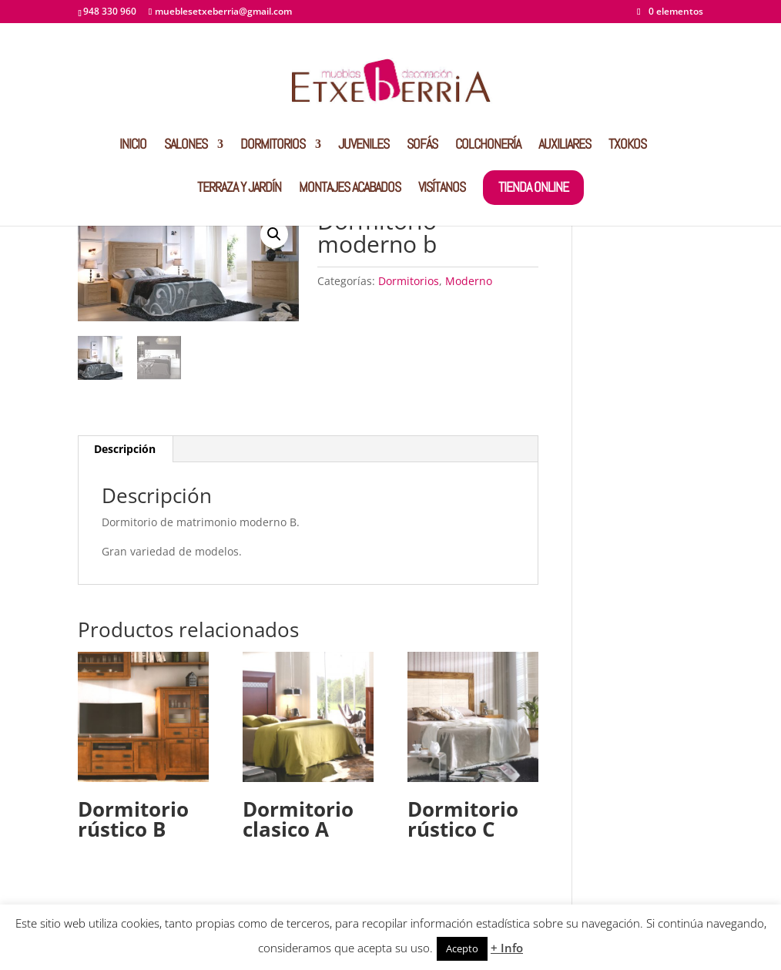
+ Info (507, 947)
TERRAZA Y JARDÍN (239, 189)
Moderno (468, 281)
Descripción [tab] (125, 448)
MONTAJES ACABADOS (350, 189)
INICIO (132, 146)
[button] (274, 234)
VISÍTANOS (441, 189)
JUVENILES (363, 146)
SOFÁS (422, 146)
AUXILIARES (564, 146)
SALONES (185, 146)
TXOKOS (627, 146)
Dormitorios (408, 281)
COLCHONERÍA (488, 146)
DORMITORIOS (272, 146)
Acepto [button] (462, 948)
